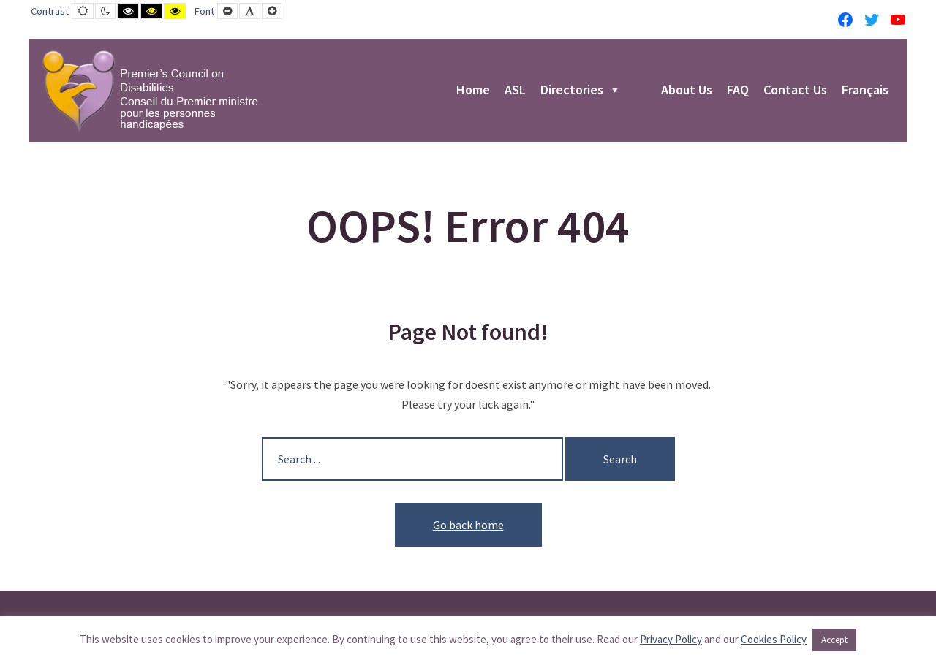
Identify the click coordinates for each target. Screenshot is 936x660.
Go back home (468, 524)
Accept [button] (834, 640)
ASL (515, 90)
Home (473, 90)
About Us (686, 90)
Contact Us (795, 90)
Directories (580, 90)
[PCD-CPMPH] (150, 90)
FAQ (738, 90)
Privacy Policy (671, 639)
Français (865, 90)
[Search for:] (412, 459)
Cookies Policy (774, 639)
